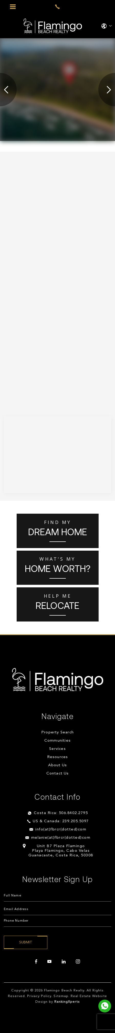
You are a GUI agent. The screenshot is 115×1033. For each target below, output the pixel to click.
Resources (57, 757)
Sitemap (61, 996)
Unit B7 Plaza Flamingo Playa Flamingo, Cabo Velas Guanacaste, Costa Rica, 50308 (60, 850)
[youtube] (49, 961)
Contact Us (57, 774)
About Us (57, 765)
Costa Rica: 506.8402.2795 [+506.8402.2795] (61, 813)
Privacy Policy (39, 996)
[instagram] (78, 961)
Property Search (57, 732)
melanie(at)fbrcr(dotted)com (61, 838)
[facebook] (36, 961)
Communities (57, 741)
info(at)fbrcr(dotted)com (60, 829)
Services (57, 749)
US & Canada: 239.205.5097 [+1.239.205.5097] (61, 821)
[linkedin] (64, 961)
